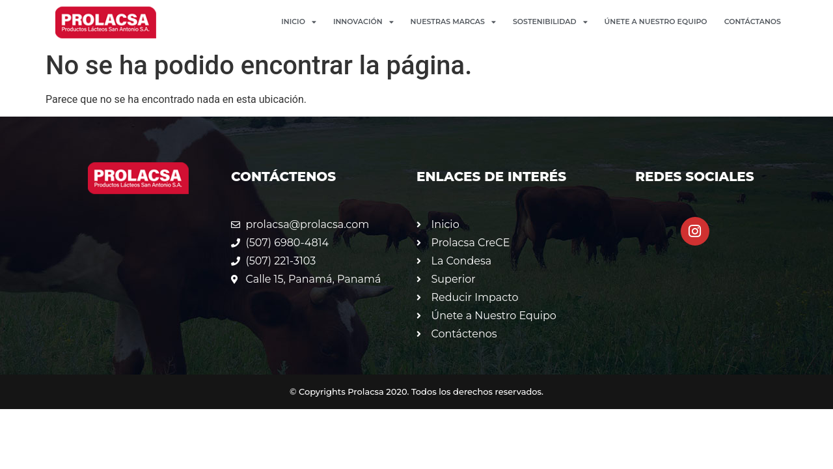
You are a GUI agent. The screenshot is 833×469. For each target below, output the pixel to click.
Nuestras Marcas (453, 22)
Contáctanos (752, 21)
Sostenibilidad (550, 22)
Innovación (363, 22)
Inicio (298, 22)
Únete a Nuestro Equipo (656, 21)
